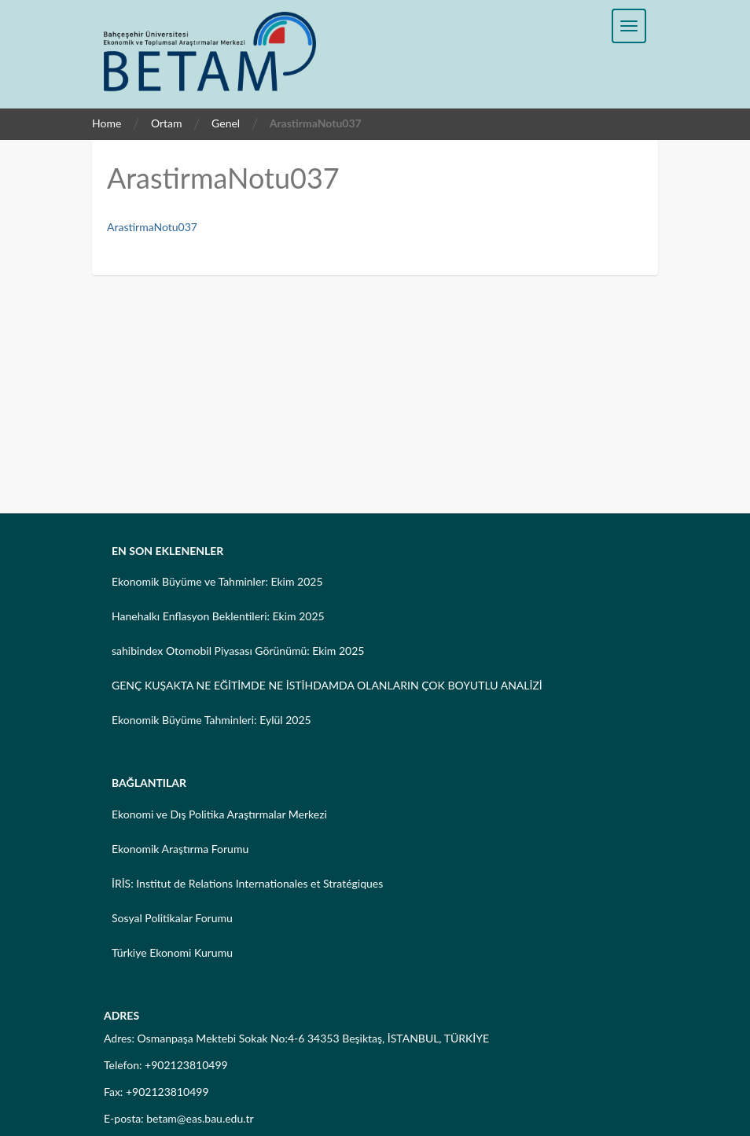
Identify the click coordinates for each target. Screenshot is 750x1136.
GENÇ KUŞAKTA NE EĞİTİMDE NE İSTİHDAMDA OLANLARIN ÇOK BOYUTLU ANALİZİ (327, 685)
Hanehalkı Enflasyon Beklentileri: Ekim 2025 (218, 616)
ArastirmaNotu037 (152, 226)
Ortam (166, 123)
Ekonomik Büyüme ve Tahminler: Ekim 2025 (217, 581)
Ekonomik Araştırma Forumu (180, 848)
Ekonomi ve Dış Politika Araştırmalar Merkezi (219, 814)
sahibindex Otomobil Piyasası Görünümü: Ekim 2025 (238, 650)
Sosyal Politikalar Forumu (172, 918)
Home (106, 123)
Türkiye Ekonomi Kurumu (172, 952)
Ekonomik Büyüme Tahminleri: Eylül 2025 (211, 719)
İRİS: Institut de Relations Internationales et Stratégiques (247, 883)
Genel (225, 123)
